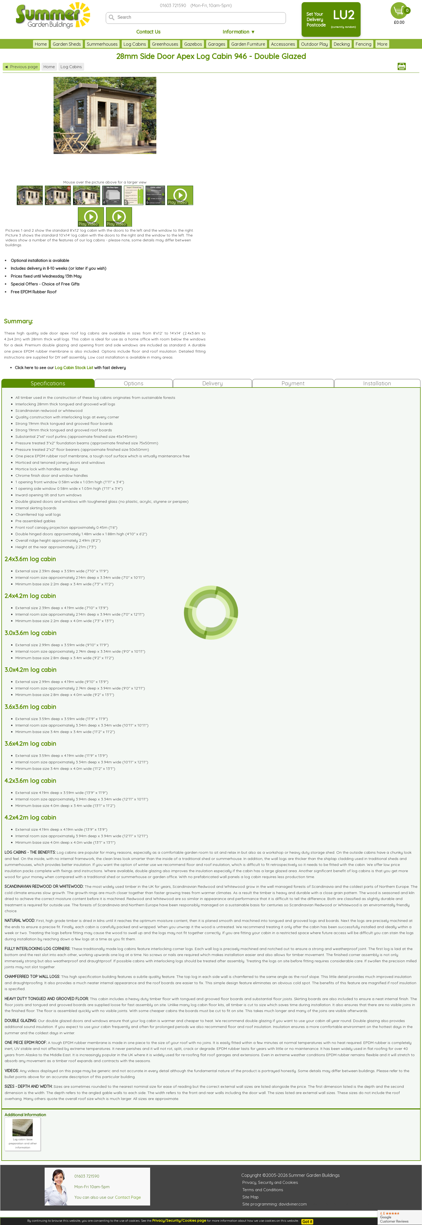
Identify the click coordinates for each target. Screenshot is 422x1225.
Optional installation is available (40, 260)
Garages (203, 44)
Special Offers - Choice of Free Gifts (45, 284)
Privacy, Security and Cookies (270, 1182)
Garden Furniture (235, 44)
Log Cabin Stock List (74, 367)
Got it (307, 1221)
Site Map (250, 1197)
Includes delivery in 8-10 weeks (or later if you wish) (58, 268)
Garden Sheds (53, 44)
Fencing (350, 44)
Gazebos (180, 44)
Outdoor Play (301, 44)
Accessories (270, 44)
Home (28, 44)
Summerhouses (89, 44)
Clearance (374, 44)
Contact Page (128, 1197)
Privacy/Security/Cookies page (179, 1220)
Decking (329, 44)
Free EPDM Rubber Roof (34, 291)
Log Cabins (121, 44)
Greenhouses (152, 44)
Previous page (21, 66)
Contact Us (148, 32)
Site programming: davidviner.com (274, 1204)
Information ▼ (239, 32)
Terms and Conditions (262, 1189)
